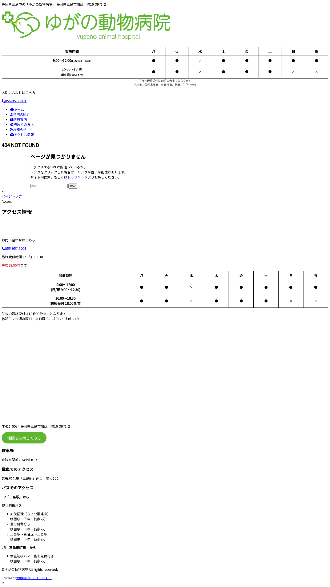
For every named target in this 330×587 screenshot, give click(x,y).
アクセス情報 (22, 134)
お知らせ (18, 129)
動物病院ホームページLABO (34, 578)
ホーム (17, 109)
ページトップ (12, 194)
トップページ (77, 177)
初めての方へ (22, 124)
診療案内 (18, 119)
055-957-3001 (14, 100)
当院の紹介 (20, 114)
